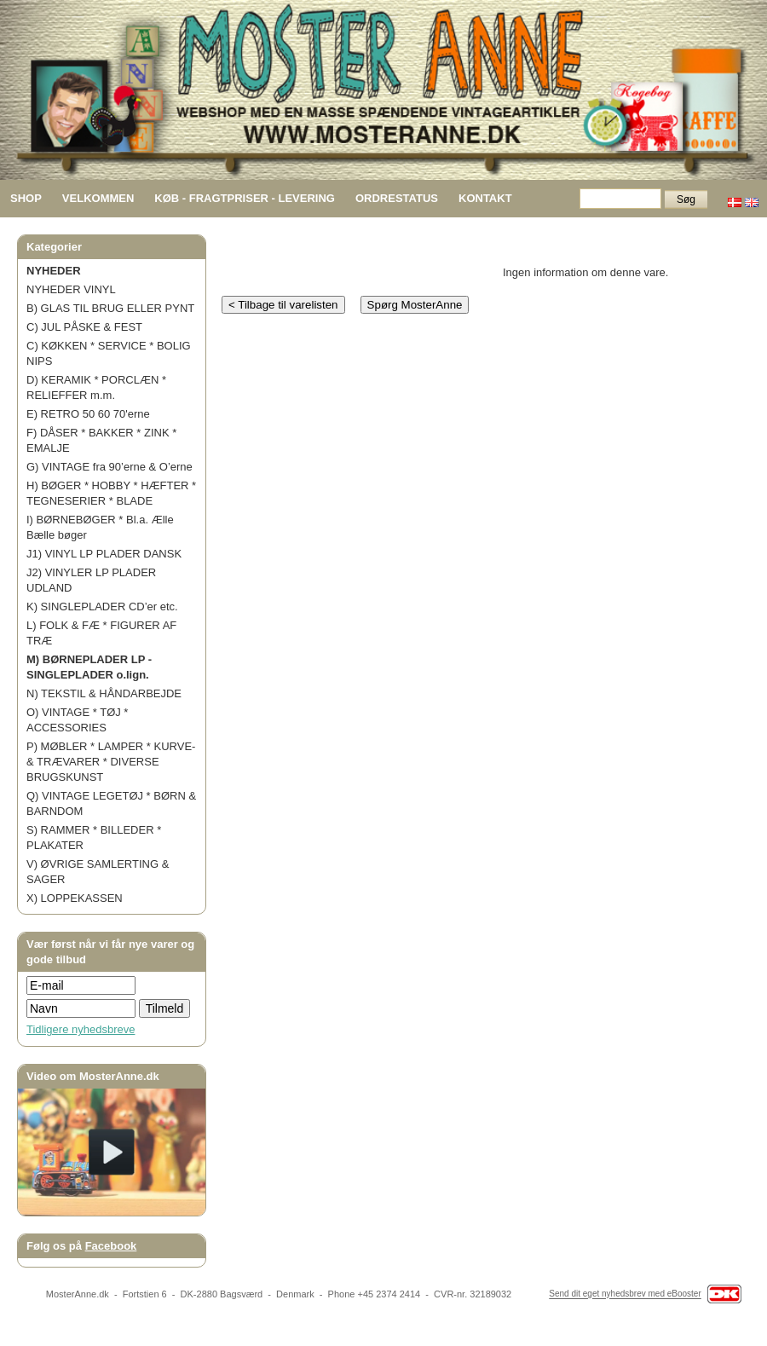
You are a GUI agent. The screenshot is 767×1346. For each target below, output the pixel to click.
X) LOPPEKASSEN (74, 898)
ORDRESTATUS (396, 198)
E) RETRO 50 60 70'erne (88, 413)
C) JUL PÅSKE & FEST (84, 327)
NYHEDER (53, 270)
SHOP (26, 198)
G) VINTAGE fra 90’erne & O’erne (109, 466)
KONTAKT (485, 198)
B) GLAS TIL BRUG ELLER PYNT (110, 308)
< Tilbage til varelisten (283, 304)
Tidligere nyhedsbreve (80, 1029)
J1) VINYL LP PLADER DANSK (104, 553)
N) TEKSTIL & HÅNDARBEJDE (104, 693)
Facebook (111, 1245)
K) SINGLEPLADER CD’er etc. (102, 606)
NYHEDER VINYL (71, 289)
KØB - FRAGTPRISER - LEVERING (244, 198)
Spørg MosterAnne (415, 304)
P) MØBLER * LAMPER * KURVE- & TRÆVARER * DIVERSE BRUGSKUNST (110, 761)
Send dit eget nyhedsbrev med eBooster (625, 1294)
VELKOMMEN (98, 198)
